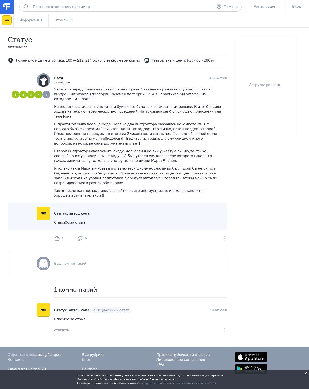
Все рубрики (93, 354)
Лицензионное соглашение (180, 359)
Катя (58, 78)
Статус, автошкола (72, 213)
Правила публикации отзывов (183, 354)
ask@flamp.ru (50, 354)
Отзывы (63, 20)
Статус (20, 39)
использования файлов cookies (193, 383)
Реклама (89, 369)
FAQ (160, 364)
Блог (86, 359)
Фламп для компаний (27, 369)
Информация (30, 20)
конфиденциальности (152, 383)
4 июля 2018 (218, 310)
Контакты (16, 359)
